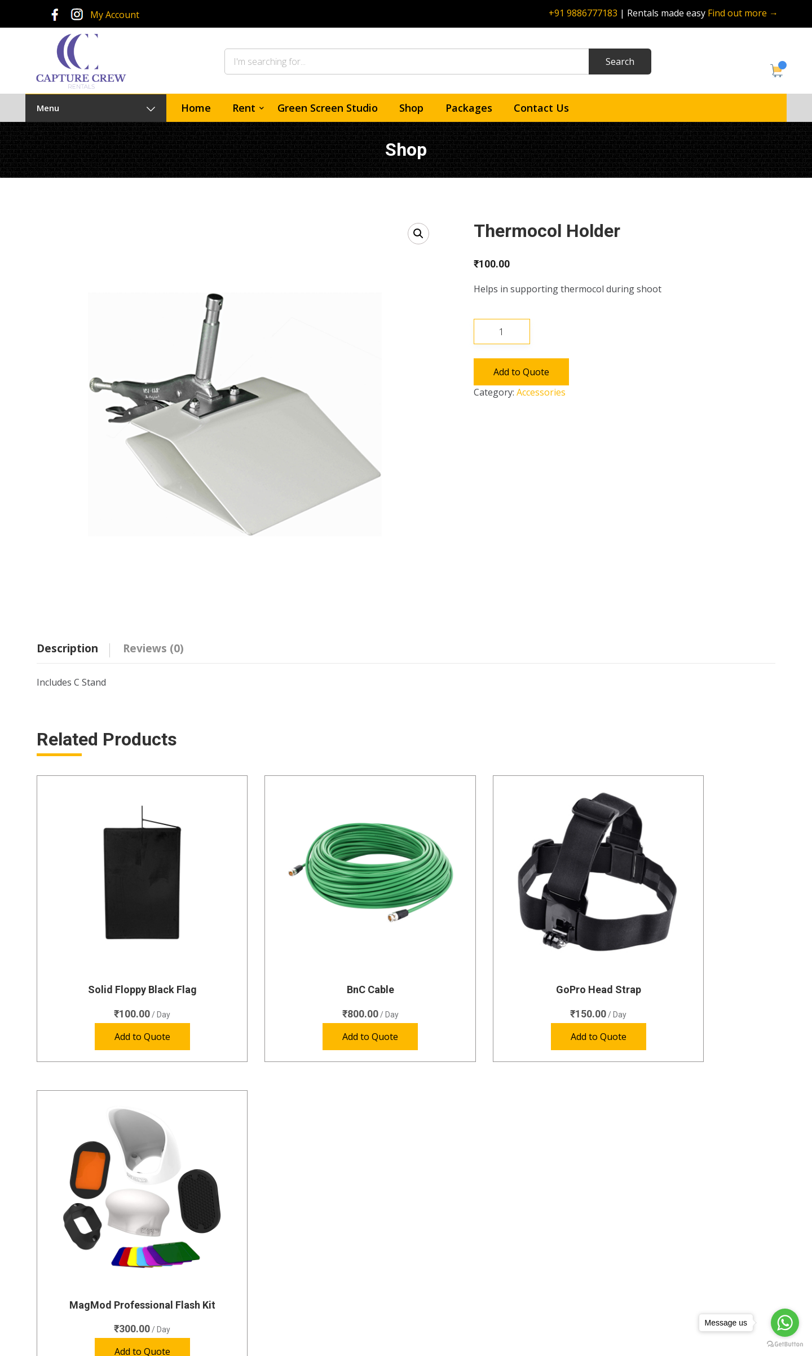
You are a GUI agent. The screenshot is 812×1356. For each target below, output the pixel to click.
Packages (468, 108)
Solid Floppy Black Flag (122, 950)
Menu (96, 107)
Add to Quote (521, 372)
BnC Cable (312, 950)
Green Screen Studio (327, 108)
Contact (441, 1229)
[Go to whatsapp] (785, 1323)
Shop (411, 108)
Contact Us (541, 108)
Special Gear (292, 1249)
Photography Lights (306, 1229)
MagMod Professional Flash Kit (689, 950)
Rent (243, 108)
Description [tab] (67, 648)
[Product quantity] (502, 331)
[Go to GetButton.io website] (785, 1344)
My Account (114, 14)
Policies (440, 1249)
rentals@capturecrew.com (676, 1258)
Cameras (286, 1167)
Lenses (283, 1208)
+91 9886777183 (583, 13)
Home (196, 108)
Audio (280, 1188)
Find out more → (743, 13)
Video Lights (292, 1270)
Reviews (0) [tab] (153, 648)
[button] (418, 233)
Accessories (541, 392)
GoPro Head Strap (500, 950)
